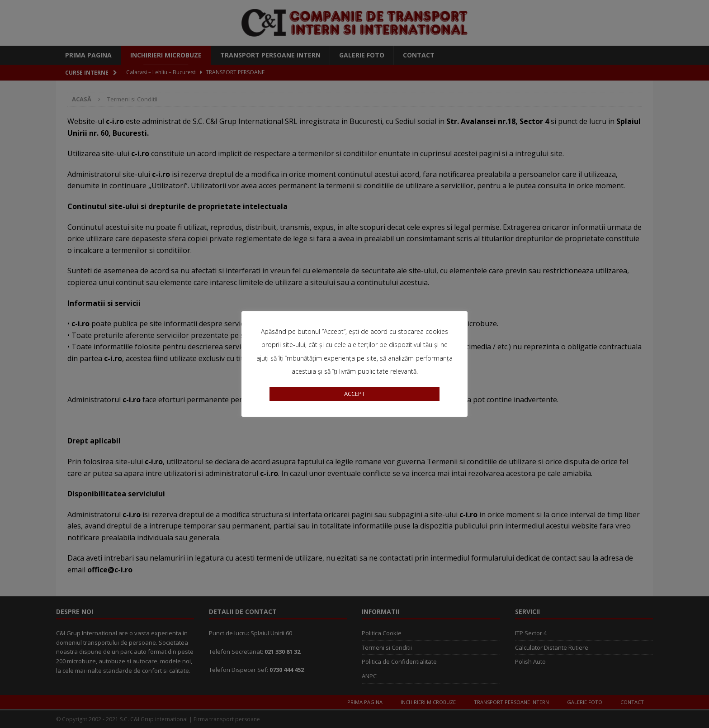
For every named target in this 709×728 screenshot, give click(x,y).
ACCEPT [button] (354, 394)
